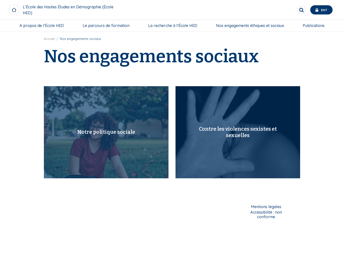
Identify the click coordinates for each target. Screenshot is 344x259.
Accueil (49, 39)
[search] (301, 9)
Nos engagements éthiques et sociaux (250, 25)
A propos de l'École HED (42, 25)
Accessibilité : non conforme (266, 214)
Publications (313, 25)
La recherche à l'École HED (172, 25)
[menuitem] (41, 26)
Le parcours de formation (106, 25)
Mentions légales (266, 207)
